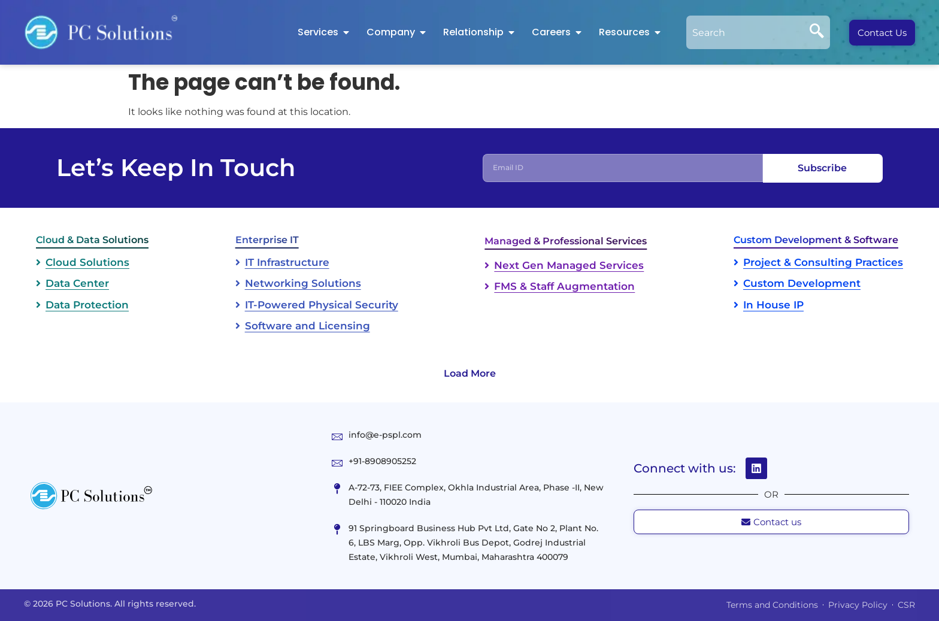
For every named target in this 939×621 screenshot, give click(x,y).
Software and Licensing (307, 326)
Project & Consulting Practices (823, 262)
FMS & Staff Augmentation (564, 286)
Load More (470, 373)
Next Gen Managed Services (569, 265)
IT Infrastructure (287, 262)
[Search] (817, 32)
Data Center (77, 283)
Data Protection (87, 305)
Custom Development (802, 283)
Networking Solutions (303, 283)
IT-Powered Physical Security (321, 305)
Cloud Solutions (87, 262)
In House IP (773, 305)
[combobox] (745, 32)
